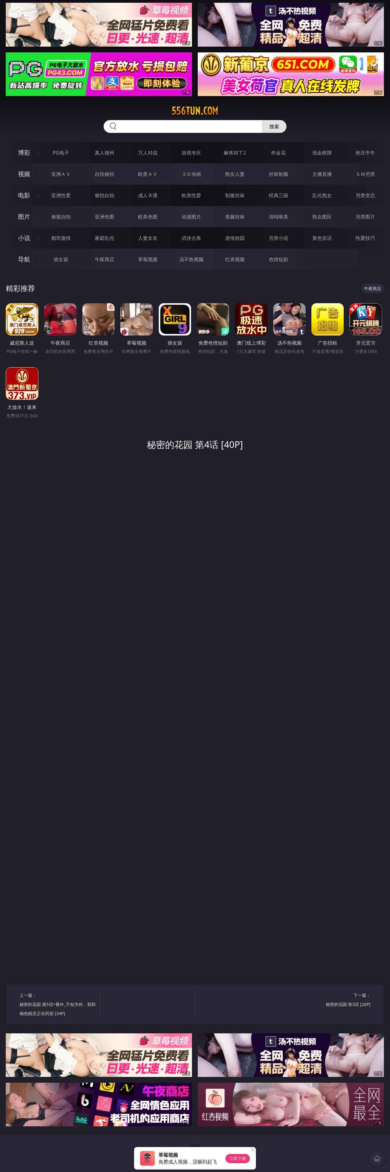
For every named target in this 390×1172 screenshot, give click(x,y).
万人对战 (148, 152)
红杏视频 (235, 259)
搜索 (274, 126)
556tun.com (195, 111)
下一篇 (332, 1000)
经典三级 (278, 195)
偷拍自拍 (104, 195)
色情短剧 (278, 259)
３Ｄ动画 (191, 174)
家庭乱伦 (104, 238)
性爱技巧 (365, 238)
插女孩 (61, 259)
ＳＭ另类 (365, 174)
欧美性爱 (191, 195)
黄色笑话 (322, 238)
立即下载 (237, 1158)
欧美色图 (148, 216)
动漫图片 (191, 216)
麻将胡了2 (235, 152)
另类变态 (365, 195)
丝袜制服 (278, 174)
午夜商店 (104, 259)
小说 (24, 238)
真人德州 (104, 152)
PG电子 (61, 152)
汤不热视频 (191, 259)
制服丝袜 (235, 195)
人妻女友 (148, 238)
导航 (24, 259)
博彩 (24, 152)
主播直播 (322, 174)
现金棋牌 (322, 152)
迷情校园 (235, 238)
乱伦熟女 (322, 195)
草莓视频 (148, 259)
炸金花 (278, 152)
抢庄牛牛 (365, 152)
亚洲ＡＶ (61, 174)
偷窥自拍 (61, 216)
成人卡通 (148, 195)
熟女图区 (322, 216)
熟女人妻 (235, 174)
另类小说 (278, 238)
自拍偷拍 (104, 174)
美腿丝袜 (235, 216)
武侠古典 (191, 238)
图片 (24, 216)
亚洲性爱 (61, 195)
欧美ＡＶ (148, 174)
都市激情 (61, 238)
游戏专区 (191, 152)
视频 (24, 174)
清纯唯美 (278, 216)
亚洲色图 (104, 216)
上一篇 (58, 1005)
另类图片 (365, 216)
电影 (24, 195)
